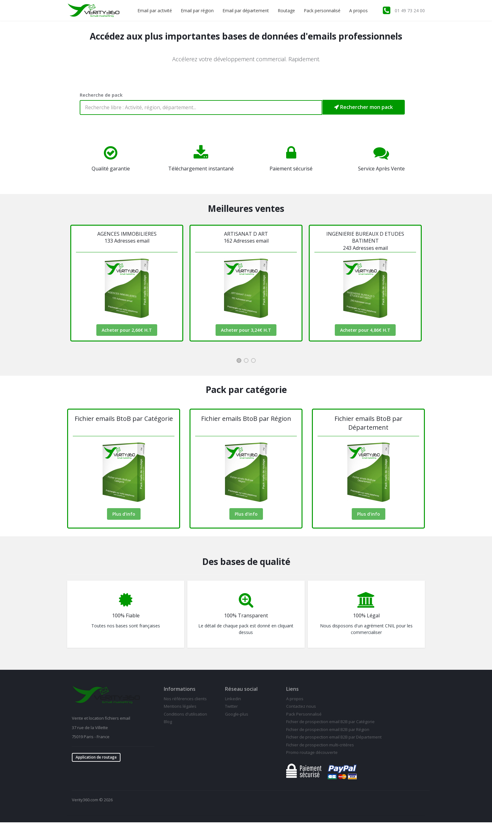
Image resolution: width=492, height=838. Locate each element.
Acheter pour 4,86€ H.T (365, 330)
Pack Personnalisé (304, 714)
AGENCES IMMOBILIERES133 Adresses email (127, 237)
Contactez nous (301, 706)
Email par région (197, 10)
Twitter (231, 706)
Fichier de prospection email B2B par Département (334, 737)
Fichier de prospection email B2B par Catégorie (330, 721)
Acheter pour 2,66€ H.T (127, 330)
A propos (358, 10)
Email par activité (154, 10)
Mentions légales (180, 706)
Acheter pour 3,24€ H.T (246, 330)
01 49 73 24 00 (410, 10)
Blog (168, 721)
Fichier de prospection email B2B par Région (327, 729)
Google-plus (236, 714)
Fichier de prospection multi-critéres (320, 745)
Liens (292, 688)
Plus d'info (123, 514)
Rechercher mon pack (363, 107)
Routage (286, 10)
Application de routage (96, 757)
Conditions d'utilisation (185, 714)
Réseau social (241, 688)
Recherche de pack (101, 95)
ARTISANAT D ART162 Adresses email (246, 237)
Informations (179, 688)
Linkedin (233, 698)
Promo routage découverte (312, 752)
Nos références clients (185, 698)
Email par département (245, 10)
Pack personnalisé (322, 10)
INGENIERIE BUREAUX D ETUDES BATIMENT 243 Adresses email (365, 240)
